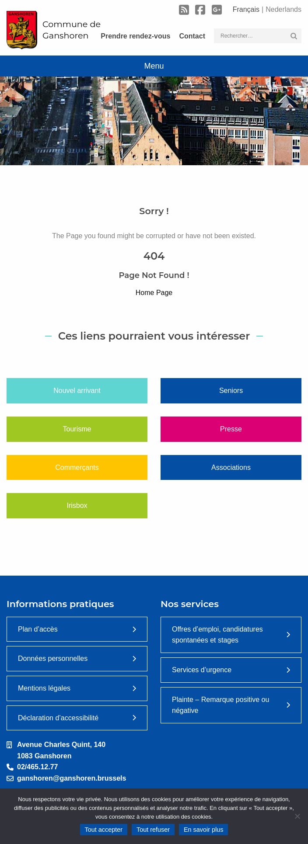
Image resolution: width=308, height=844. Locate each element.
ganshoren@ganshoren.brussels (71, 778)
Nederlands (283, 9)
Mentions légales (44, 688)
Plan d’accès (38, 629)
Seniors (231, 390)
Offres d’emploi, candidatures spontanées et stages (217, 634)
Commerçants (77, 467)
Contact (192, 36)
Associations (231, 467)
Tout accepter (103, 829)
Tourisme (77, 429)
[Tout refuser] (297, 816)
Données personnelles (53, 658)
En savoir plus (203, 829)
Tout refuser (153, 829)
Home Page (154, 292)
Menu (154, 66)
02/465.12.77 (37, 767)
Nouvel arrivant (77, 390)
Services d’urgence (201, 670)
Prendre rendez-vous (135, 36)
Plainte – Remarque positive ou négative (220, 705)
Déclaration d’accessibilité (58, 718)
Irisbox (76, 505)
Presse (231, 429)
